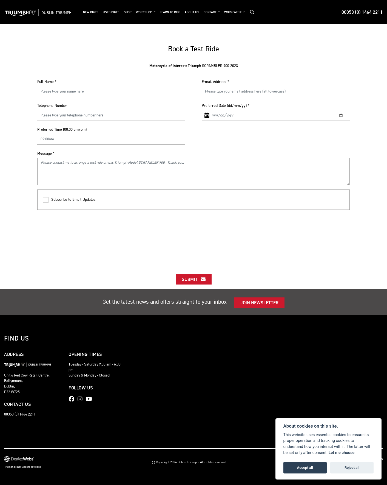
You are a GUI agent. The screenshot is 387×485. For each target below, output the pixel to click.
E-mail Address (215, 81)
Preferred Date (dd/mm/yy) (225, 105)
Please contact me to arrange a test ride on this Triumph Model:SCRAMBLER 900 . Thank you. (193, 171)
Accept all (305, 468)
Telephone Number (52, 105)
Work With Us (238, 12)
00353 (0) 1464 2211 (362, 12)
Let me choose (342, 452)
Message (46, 153)
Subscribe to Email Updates (69, 200)
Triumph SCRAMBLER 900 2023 (193, 65)
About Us (196, 12)
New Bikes (94, 12)
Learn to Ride (174, 12)
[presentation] (193, 237)
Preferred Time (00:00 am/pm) (62, 129)
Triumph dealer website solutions (22, 467)
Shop (131, 12)
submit (194, 279)
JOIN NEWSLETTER (259, 303)
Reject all (352, 468)
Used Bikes (115, 12)
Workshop (148, 12)
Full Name (46, 81)
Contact (214, 12)
